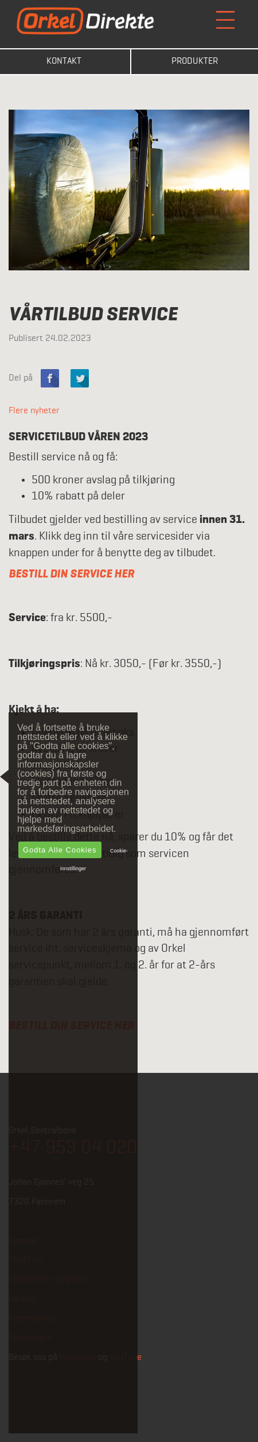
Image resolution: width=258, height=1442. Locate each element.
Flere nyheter (34, 411)
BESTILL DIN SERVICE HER (71, 574)
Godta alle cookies (60, 850)
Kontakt (63, 61)
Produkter (194, 61)
